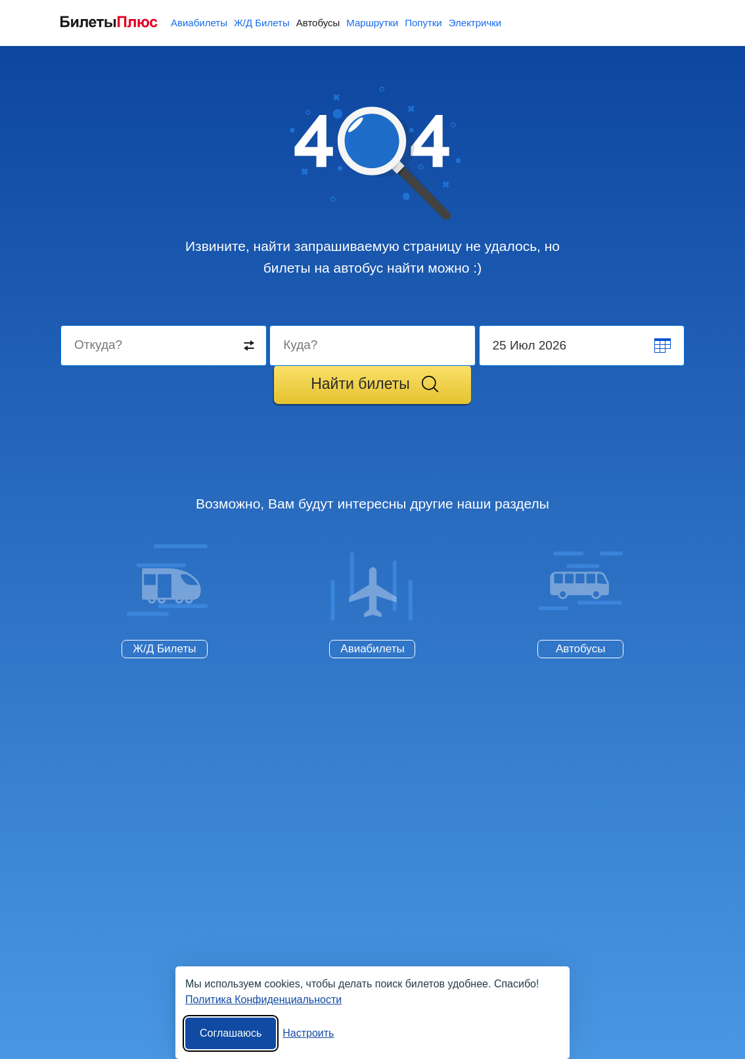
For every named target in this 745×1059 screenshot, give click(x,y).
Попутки (423, 22)
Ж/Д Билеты (262, 22)
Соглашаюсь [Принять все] (230, 1033)
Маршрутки (372, 22)
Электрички (475, 22)
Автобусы (318, 22)
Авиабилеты (199, 22)
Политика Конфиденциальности (263, 999)
